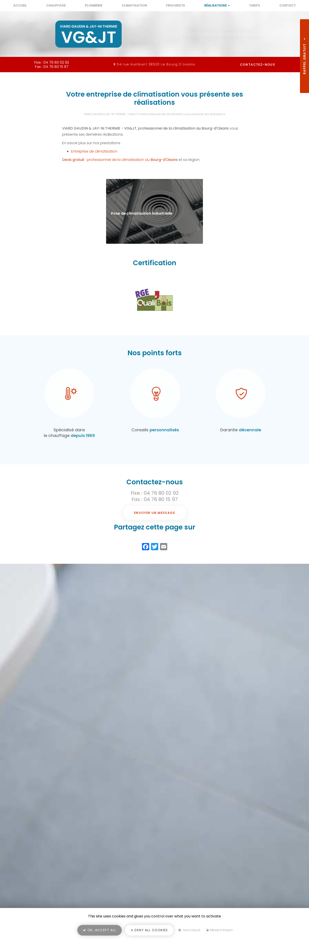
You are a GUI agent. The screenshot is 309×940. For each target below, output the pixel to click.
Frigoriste (175, 5)
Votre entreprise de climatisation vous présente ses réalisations (182, 114)
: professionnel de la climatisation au (120, 159)
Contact (287, 5)
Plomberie (93, 5)
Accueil (20, 5)
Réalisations (217, 5)
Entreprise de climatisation (94, 151)
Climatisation (134, 5)
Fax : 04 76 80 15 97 (155, 499)
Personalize (189, 930)
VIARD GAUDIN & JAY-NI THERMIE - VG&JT (110, 114)
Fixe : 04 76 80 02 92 (155, 493)
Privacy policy (220, 930)
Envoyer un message (154, 513)
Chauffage (56, 5)
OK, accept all (99, 930)
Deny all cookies (149, 930)
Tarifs (254, 5)
